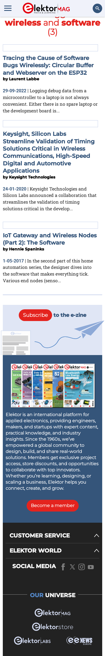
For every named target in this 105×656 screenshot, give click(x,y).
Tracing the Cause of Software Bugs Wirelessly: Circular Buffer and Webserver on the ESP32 (48, 65)
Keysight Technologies (32, 177)
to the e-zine (52, 315)
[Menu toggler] (8, 8)
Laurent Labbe (24, 78)
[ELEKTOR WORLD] (54, 551)
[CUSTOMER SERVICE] (54, 536)
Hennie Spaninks (26, 249)
